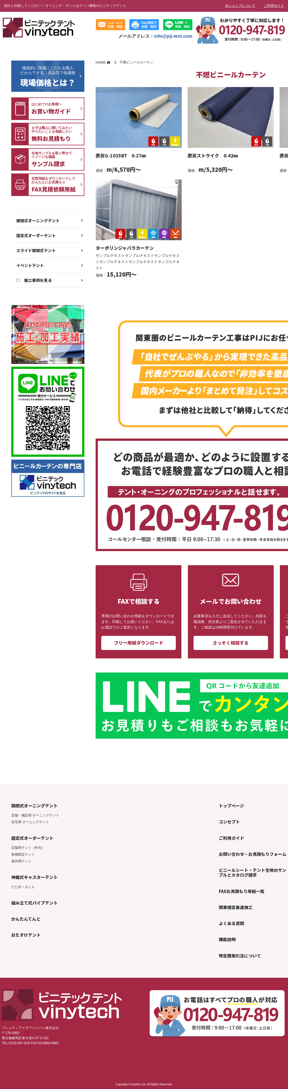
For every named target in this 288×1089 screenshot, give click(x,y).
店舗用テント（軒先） (28, 848)
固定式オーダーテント (36, 235)
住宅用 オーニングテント (30, 822)
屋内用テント (21, 861)
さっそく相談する (231, 642)
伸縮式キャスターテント (34, 877)
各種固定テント (23, 854)
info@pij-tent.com (173, 36)
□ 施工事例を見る (34, 280)
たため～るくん (23, 887)
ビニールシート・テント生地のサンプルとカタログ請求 (252, 872)
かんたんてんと (25, 919)
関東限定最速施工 (236, 907)
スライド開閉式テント (36, 250)
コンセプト (229, 822)
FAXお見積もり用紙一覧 (241, 891)
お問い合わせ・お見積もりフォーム (252, 854)
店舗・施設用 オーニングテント (35, 815)
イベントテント (30, 265)
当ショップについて (240, 6)
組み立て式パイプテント (34, 903)
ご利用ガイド (274, 6)
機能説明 (227, 939)
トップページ (231, 806)
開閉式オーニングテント (38, 220)
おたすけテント (26, 935)
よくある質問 (231, 923)
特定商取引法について (240, 956)
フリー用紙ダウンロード (138, 642)
